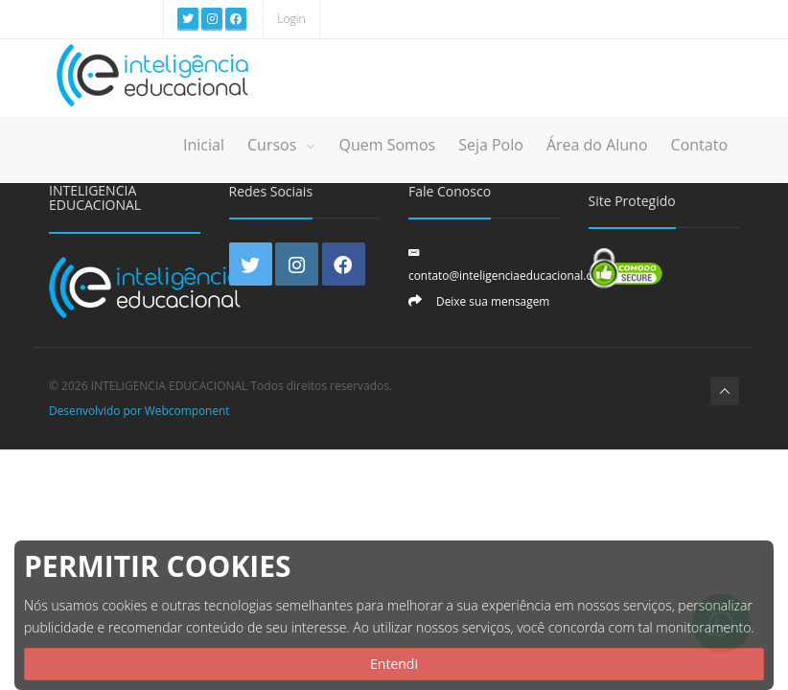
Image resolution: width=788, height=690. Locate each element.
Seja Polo (490, 144)
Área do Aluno (597, 144)
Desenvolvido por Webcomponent (139, 410)
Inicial (203, 144)
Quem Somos (386, 144)
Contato (699, 144)
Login (291, 19)
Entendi (394, 664)
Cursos (281, 144)
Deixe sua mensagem (492, 301)
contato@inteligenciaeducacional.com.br (516, 275)
